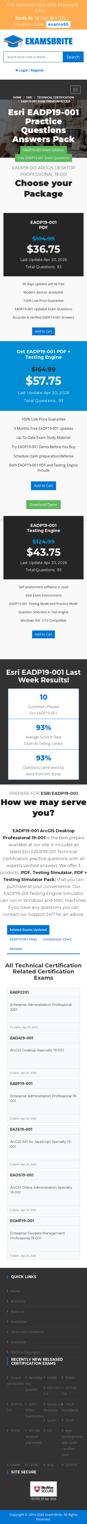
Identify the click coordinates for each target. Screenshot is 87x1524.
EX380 (52, 1377)
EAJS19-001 (21, 1129)
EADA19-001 (21, 1038)
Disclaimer (18, 1342)
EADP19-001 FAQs (23, 939)
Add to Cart (43, 331)
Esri (29, 97)
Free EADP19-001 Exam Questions (43, 158)
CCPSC (16, 1430)
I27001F (71, 1465)
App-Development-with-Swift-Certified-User (72, 1442)
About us (17, 1311)
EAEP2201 (19, 992)
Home (17, 97)
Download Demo (43, 504)
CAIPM (16, 1465)
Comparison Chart (57, 939)
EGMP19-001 (22, 1221)
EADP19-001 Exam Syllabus (43, 150)
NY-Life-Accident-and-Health (33, 1436)
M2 (49, 1430)
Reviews (16, 948)
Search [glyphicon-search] (73, 57)
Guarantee (19, 1321)
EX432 (70, 1377)
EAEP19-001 (21, 1083)
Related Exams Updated (28, 929)
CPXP (69, 1420)
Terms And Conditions (27, 1332)
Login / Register (29, 70)
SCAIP (51, 1420)
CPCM (33, 1465)
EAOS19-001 (21, 1175)
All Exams (18, 1301)
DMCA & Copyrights (25, 1352)
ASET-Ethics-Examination (34, 1410)
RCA (50, 1465)
